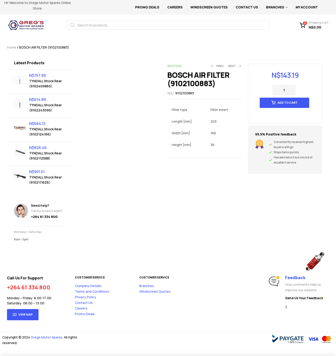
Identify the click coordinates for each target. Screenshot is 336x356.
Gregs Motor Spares (47, 337)
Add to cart (287, 103)
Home (11, 47)
